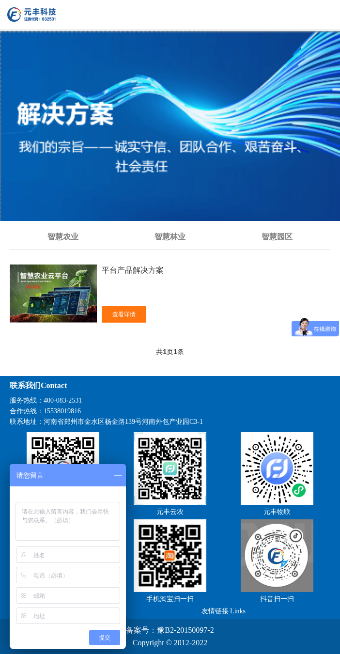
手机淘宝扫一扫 (170, 599)
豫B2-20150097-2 (185, 630)
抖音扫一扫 (277, 599)
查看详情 (124, 314)
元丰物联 (277, 511)
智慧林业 (170, 237)
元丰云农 (170, 511)
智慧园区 (277, 237)
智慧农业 (62, 237)
